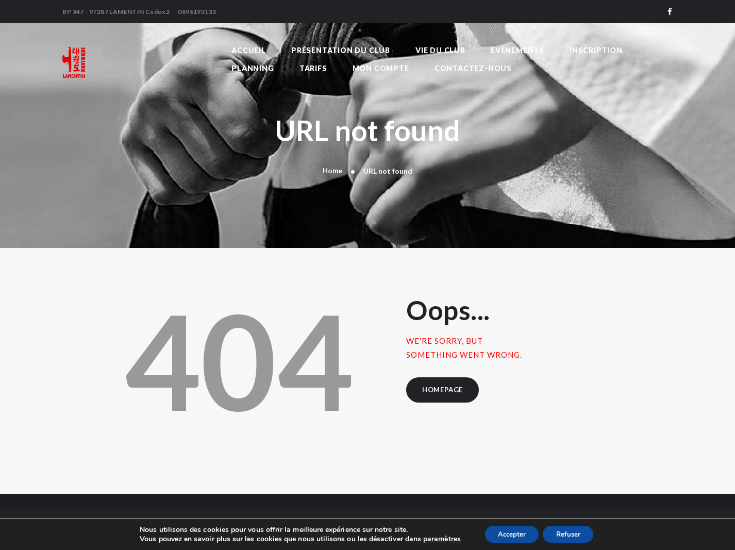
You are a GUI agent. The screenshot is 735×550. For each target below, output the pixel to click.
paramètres (436, 538)
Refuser (570, 534)
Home (332, 170)
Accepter (508, 534)
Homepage (444, 391)
